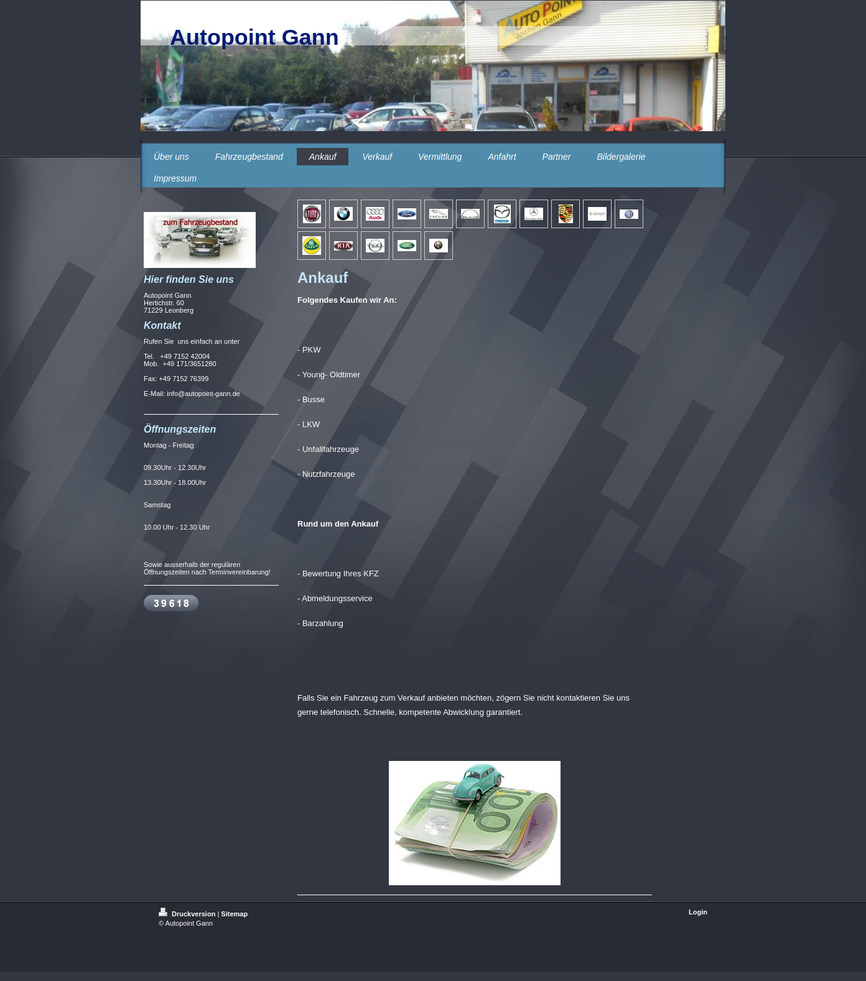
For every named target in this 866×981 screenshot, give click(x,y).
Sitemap (234, 914)
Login (698, 912)
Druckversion (188, 914)
